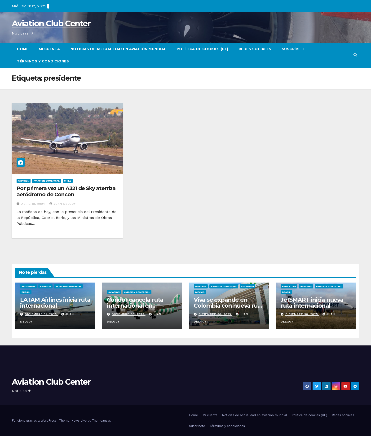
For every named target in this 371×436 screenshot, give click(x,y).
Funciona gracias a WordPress (34, 420)
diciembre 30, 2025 (129, 314)
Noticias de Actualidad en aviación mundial (118, 49)
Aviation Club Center (51, 23)
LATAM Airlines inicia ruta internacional (55, 302)
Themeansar (101, 420)
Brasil (26, 292)
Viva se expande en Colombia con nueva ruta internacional (228, 305)
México (199, 292)
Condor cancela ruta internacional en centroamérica (135, 305)
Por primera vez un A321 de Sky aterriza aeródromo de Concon (66, 191)
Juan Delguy (62, 203)
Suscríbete (294, 49)
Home (22, 49)
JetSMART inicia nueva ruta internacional (312, 302)
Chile (67, 180)
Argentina (28, 286)
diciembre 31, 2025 (41, 314)
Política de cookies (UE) (202, 49)
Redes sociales (255, 49)
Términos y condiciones (43, 61)
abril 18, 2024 (33, 203)
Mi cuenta (49, 49)
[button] (355, 55)
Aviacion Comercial (46, 180)
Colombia (247, 286)
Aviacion (23, 180)
